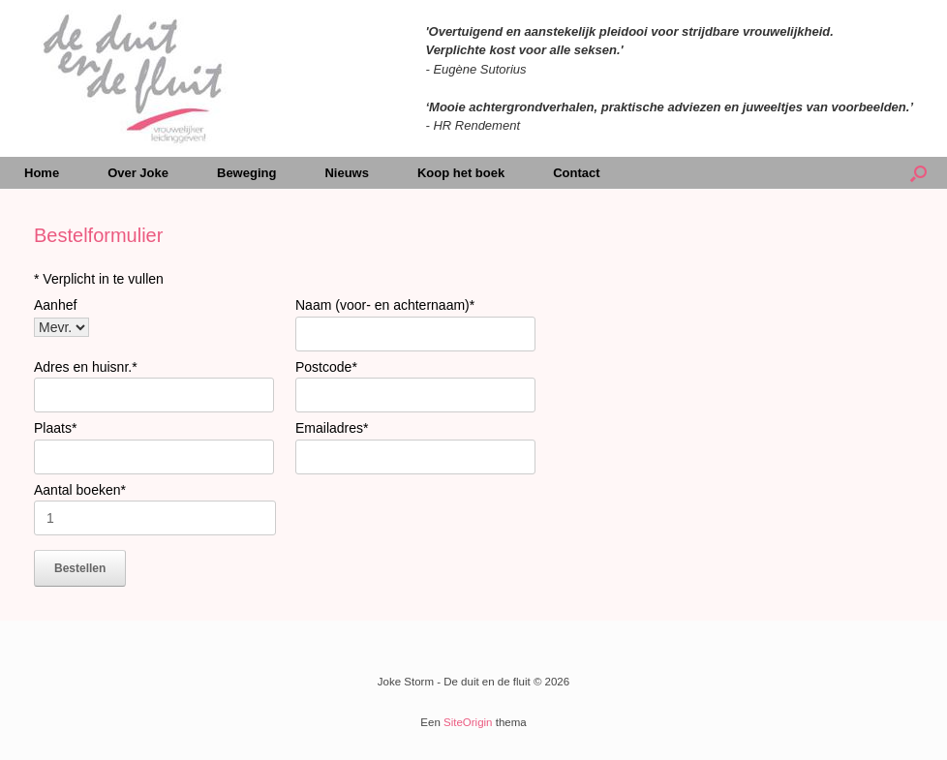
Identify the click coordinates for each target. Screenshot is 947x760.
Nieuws (346, 173)
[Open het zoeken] (918, 173)
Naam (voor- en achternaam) (384, 305)
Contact (576, 173)
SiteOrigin (468, 722)
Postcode (326, 367)
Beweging (246, 173)
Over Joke (137, 173)
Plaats (55, 428)
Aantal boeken (80, 490)
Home (41, 173)
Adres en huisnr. (85, 367)
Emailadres (331, 428)
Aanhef (55, 305)
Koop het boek (460, 173)
